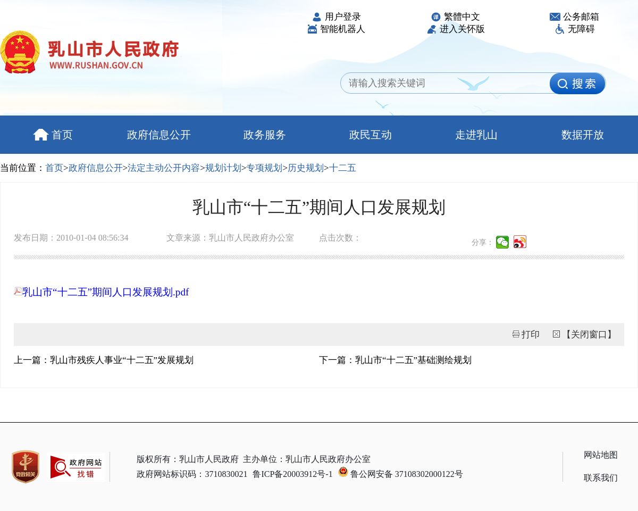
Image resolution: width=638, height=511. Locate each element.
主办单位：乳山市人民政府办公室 (307, 459)
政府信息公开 (159, 135)
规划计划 (223, 168)
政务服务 (265, 135)
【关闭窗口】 (589, 334)
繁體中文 (455, 17)
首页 (53, 135)
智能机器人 (336, 29)
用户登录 (336, 17)
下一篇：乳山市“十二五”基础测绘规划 (395, 360)
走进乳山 (476, 135)
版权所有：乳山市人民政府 (188, 459)
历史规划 (306, 168)
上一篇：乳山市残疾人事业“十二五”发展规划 (104, 360)
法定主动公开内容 (164, 168)
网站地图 (601, 454)
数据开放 (582, 135)
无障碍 (575, 29)
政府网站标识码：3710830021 (192, 474)
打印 (531, 334)
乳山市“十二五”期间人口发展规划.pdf (101, 292)
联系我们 (601, 477)
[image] (577, 83)
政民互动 (370, 135)
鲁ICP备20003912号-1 (292, 474)
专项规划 (264, 168)
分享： (483, 242)
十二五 (342, 168)
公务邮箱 (574, 17)
